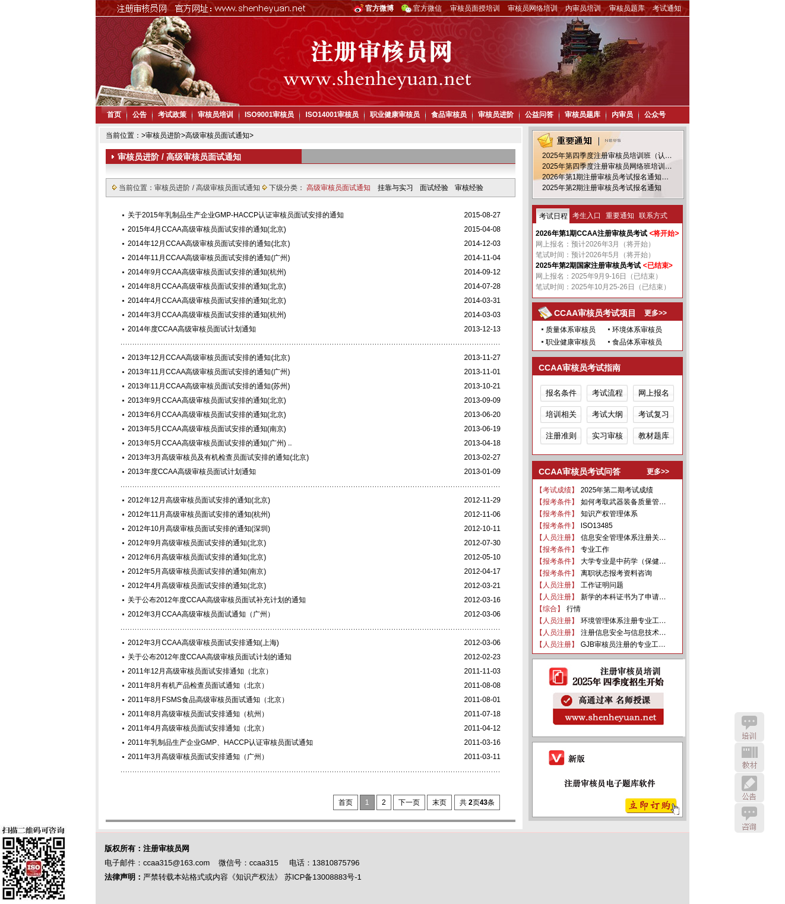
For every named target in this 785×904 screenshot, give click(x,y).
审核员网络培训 (533, 8)
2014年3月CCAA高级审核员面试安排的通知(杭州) (207, 315)
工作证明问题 (602, 585)
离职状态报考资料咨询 (616, 573)
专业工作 (595, 549)
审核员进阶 (496, 114)
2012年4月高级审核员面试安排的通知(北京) (197, 585)
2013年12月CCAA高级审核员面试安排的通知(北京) (209, 357)
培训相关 (561, 414)
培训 (749, 727)
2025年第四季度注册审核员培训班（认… (607, 155)
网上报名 (653, 392)
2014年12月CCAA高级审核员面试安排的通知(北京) (209, 243)
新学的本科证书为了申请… (623, 597)
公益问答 (539, 114)
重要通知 (620, 215)
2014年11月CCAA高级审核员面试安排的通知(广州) (209, 258)
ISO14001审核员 (332, 114)
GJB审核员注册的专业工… (623, 644)
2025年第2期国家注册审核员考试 (588, 265)
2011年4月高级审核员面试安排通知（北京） (198, 728)
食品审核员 (449, 114)
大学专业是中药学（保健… (623, 561)
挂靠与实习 (396, 188)
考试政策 (172, 114)
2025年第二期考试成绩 (617, 490)
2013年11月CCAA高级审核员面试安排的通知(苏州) (209, 386)
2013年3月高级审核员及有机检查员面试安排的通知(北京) (218, 457)
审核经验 (469, 188)
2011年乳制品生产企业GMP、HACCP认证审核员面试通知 (220, 742)
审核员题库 (627, 8)
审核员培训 (215, 114)
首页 (114, 114)
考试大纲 (607, 414)
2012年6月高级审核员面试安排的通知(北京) (197, 557)
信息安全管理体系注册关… (623, 537)
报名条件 (561, 392)
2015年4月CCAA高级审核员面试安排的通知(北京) (207, 229)
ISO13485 (597, 525)
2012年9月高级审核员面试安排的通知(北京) (197, 543)
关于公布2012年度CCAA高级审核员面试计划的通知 (210, 657)
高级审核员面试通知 (217, 135)
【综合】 (550, 609)
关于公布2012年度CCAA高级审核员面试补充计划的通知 (217, 600)
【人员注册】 (557, 537)
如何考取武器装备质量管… (623, 502)
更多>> (655, 313)
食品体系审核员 (637, 342)
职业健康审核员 (395, 114)
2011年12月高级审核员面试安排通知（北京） (200, 671)
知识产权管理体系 (609, 514)
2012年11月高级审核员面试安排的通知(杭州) (199, 514)
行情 (573, 609)
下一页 (409, 802)
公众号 (655, 114)
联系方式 (653, 215)
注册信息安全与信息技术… (623, 632)
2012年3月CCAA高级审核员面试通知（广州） (201, 614)
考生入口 (586, 215)
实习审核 (607, 435)
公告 (139, 114)
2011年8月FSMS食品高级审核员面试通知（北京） (208, 700)
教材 (749, 757)
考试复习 (653, 414)
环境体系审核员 (637, 329)
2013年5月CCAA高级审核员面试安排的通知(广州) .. (210, 443)
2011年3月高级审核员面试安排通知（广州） (198, 757)
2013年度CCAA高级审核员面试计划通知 (192, 471)
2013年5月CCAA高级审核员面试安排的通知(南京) (207, 429)
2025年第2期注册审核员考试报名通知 (601, 188)
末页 (439, 802)
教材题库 (653, 435)
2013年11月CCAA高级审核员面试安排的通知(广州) (209, 372)
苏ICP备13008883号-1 (323, 877)
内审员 (622, 114)
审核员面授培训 (475, 8)
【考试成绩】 (557, 490)
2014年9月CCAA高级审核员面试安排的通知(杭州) (207, 272)
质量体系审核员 (571, 329)
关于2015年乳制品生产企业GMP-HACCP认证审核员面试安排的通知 (236, 215)
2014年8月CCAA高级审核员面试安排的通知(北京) (207, 286)
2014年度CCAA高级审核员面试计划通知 (192, 329)
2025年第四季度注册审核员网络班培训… (607, 166)
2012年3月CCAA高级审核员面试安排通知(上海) (203, 643)
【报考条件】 (557, 502)
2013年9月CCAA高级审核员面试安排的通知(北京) (207, 400)
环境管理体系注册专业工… (623, 621)
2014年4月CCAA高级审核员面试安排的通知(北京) (207, 300)
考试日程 (553, 216)
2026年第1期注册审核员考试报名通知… (605, 177)
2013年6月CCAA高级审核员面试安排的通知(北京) (207, 414)
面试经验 (435, 188)
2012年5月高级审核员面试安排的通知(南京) (197, 571)
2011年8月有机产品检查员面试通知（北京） (198, 685)
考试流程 (607, 392)
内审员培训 (583, 8)
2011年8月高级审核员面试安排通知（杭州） (198, 714)
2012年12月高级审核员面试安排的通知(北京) (199, 500)
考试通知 (667, 8)
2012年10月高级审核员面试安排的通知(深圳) (199, 528)
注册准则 (561, 435)
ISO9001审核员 (269, 114)
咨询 (749, 818)
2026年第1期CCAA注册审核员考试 (591, 233)
